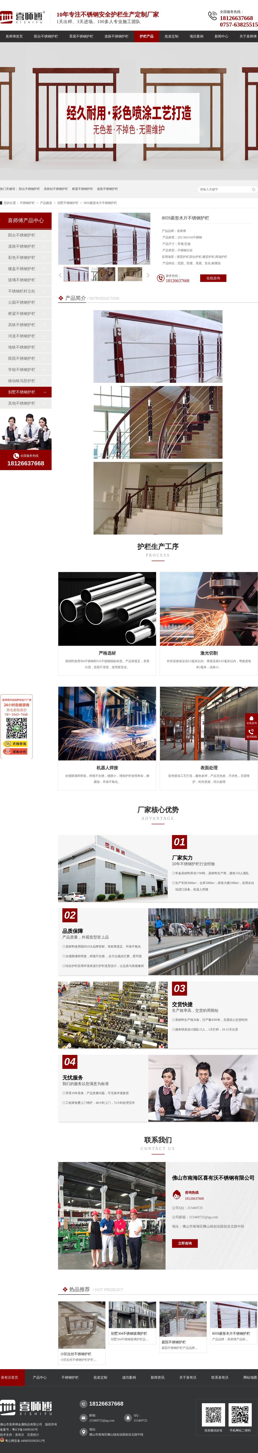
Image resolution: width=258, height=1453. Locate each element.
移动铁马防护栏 (21, 381)
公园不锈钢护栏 (21, 302)
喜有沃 (19, 1434)
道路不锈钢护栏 (116, 36)
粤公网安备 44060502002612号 (22, 1440)
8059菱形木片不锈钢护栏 (100, 203)
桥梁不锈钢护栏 (82, 189)
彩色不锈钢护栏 (21, 257)
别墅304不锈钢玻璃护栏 (129, 1333)
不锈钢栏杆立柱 (21, 291)
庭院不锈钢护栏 (174, 1342)
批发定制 (171, 36)
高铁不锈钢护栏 (21, 325)
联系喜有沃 (220, 1377)
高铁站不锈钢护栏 (56, 189)
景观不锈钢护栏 (81, 36)
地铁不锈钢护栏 (21, 347)
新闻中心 (221, 36)
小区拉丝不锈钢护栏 (75, 1354)
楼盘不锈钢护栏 (21, 269)
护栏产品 (147, 36)
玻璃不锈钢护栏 (21, 280)
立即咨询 (185, 1243)
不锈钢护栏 (28, 203)
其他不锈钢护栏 (21, 403)
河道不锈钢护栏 (21, 336)
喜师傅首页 (14, 36)
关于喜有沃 (188, 1377)
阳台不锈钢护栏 (46, 36)
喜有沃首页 (9, 1377)
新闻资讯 (157, 1377)
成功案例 (129, 1377)
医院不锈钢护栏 (21, 358)
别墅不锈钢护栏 (68, 203)
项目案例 (196, 36)
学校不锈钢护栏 (21, 370)
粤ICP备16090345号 (25, 1429)
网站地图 (250, 1377)
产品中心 (40, 1377)
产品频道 (46, 203)
